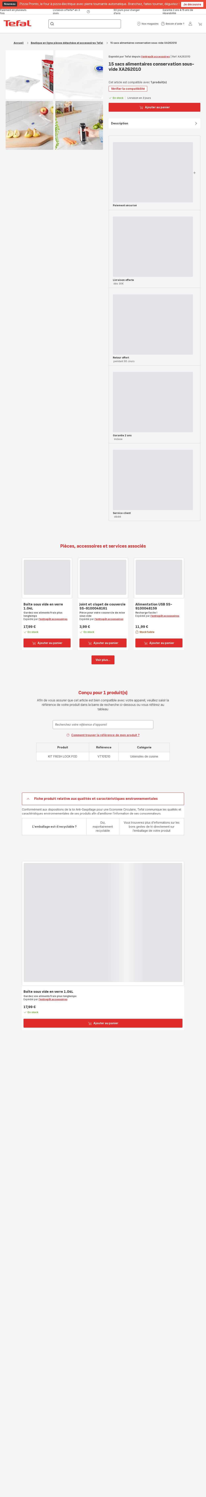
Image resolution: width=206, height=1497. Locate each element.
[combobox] (103, 724)
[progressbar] (153, 172)
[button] (148, 24)
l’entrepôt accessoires (155, 56)
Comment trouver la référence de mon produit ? (102, 735)
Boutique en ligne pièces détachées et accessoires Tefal (67, 42)
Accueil (19, 42)
